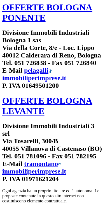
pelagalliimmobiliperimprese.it (34, 74)
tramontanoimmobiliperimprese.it (34, 167)
